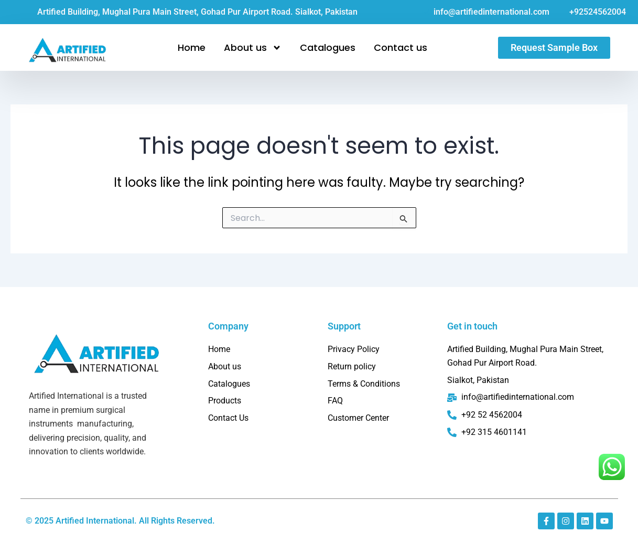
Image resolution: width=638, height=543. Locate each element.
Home (192, 47)
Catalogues (327, 47)
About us (253, 48)
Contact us (400, 47)
